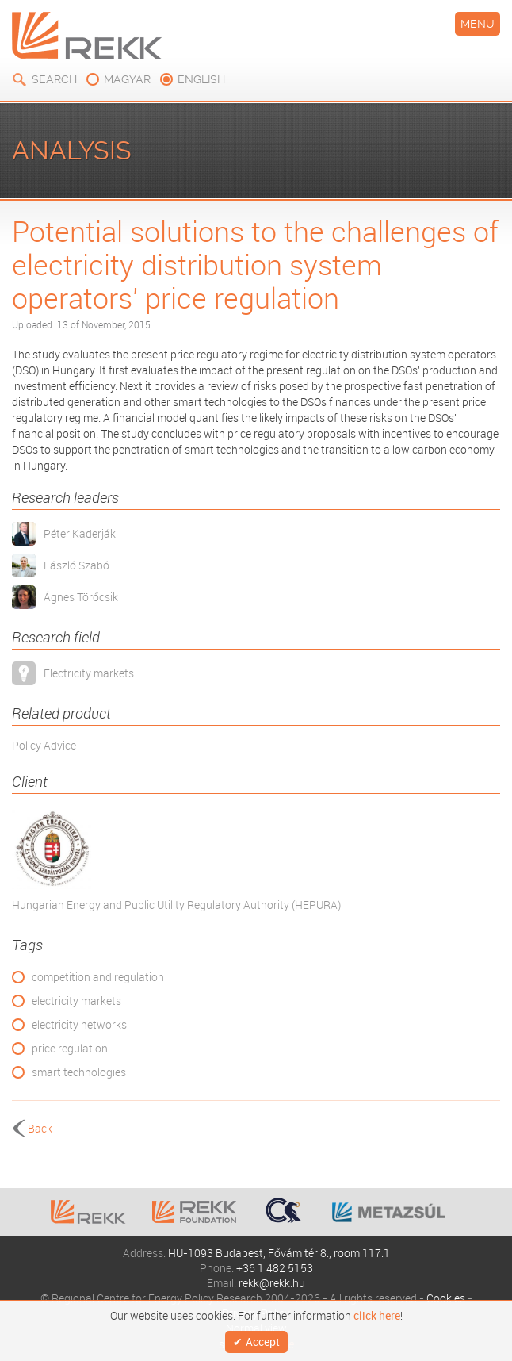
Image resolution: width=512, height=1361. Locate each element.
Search (54, 79)
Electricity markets (89, 672)
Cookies (445, 1297)
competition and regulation (98, 976)
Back (40, 1128)
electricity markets (76, 1000)
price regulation (70, 1048)
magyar (127, 79)
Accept (263, 1341)
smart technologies (79, 1071)
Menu (477, 23)
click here (376, 1316)
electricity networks (79, 1024)
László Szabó (76, 565)
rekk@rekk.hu (272, 1282)
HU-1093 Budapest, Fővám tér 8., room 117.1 (279, 1252)
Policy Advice (44, 745)
